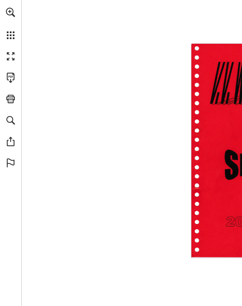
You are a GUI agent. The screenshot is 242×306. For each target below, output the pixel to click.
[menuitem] (10, 23)
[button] (10, 12)
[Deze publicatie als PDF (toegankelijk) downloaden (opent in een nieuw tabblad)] (10, 77)
